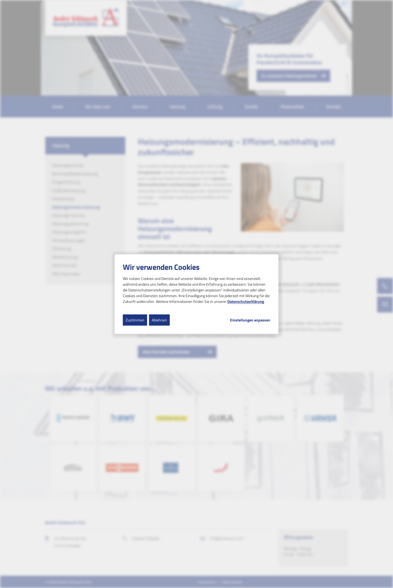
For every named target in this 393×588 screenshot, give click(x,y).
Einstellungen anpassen (250, 320)
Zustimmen (135, 320)
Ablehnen (159, 320)
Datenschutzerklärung (245, 301)
